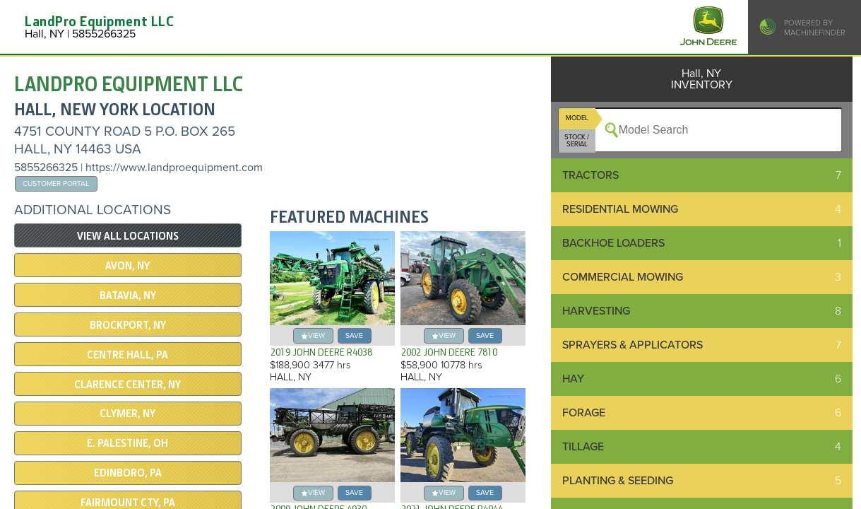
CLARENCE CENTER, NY (127, 384)
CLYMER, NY (127, 413)
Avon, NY (127, 265)
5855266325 (46, 167)
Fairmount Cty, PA (128, 502)
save (354, 335)
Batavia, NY (128, 295)
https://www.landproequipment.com (174, 167)
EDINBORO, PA (128, 473)
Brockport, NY (128, 325)
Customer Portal (56, 183)
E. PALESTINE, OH (127, 443)
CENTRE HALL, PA (127, 355)
